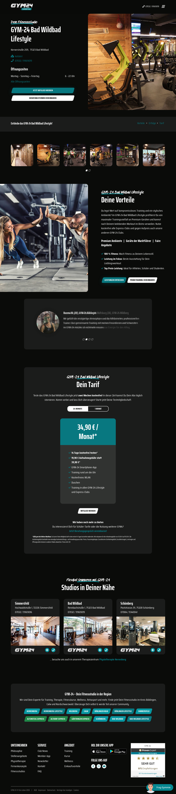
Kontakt (41, 766)
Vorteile (141, 123)
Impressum (42, 790)
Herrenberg (32, 711)
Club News (43, 751)
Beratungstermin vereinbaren (42, 98)
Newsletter (43, 761)
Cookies (76, 790)
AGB (35, 790)
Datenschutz (51, 790)
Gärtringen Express (80, 719)
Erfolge (152, 123)
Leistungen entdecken (114, 280)
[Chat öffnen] (159, 787)
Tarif (162, 123)
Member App (44, 756)
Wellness (68, 761)
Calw (86, 711)
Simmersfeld (143, 711)
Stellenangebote (19, 756)
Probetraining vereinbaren (142, 280)
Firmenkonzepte (19, 766)
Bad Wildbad (117, 719)
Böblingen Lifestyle (123, 711)
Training (68, 751)
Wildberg (73, 711)
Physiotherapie (18, 761)
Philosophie (16, 751)
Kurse (67, 756)
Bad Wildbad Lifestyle (139, 719)
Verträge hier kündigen (64, 790)
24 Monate (77, 408)
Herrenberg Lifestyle (53, 711)
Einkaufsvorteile (72, 766)
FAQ (39, 771)
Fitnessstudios (18, 771)
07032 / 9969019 (150, 6)
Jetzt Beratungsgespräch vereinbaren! (88, 531)
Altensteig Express (35, 719)
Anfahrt (18, 56)
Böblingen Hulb (101, 711)
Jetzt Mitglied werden (43, 90)
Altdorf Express (58, 719)
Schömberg (101, 719)
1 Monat (98, 408)
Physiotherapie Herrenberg (112, 659)
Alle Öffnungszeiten (20, 81)
